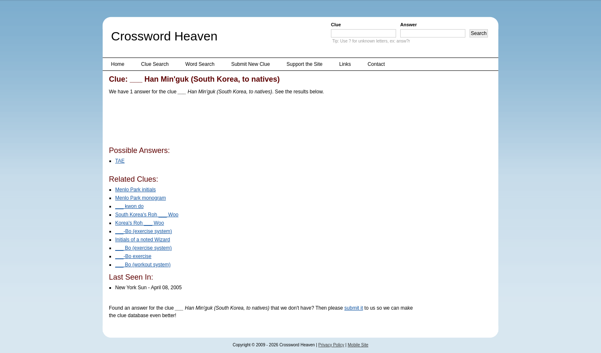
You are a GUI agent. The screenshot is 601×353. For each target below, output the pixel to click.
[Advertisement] (261, 122)
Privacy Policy (331, 345)
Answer (408, 24)
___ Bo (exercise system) (143, 248)
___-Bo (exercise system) (143, 231)
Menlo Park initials (135, 190)
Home (117, 64)
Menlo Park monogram (140, 198)
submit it (353, 308)
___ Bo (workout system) (143, 265)
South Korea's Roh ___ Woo (147, 215)
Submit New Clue (250, 64)
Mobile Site (358, 345)
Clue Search (155, 64)
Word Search (200, 64)
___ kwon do (129, 206)
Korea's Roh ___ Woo (139, 223)
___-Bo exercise (133, 256)
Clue (336, 24)
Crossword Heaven (164, 36)
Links (345, 64)
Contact (376, 64)
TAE (119, 161)
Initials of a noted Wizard (142, 240)
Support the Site (305, 64)
